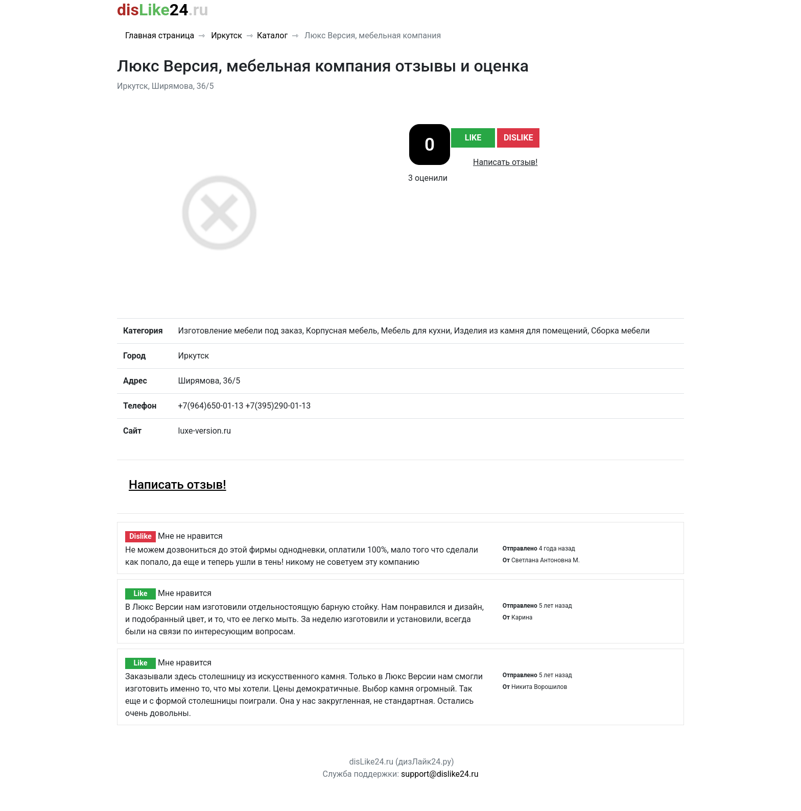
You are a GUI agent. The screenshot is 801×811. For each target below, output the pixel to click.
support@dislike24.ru (439, 774)
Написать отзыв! (505, 162)
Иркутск (225, 35)
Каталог (272, 35)
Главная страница (159, 35)
